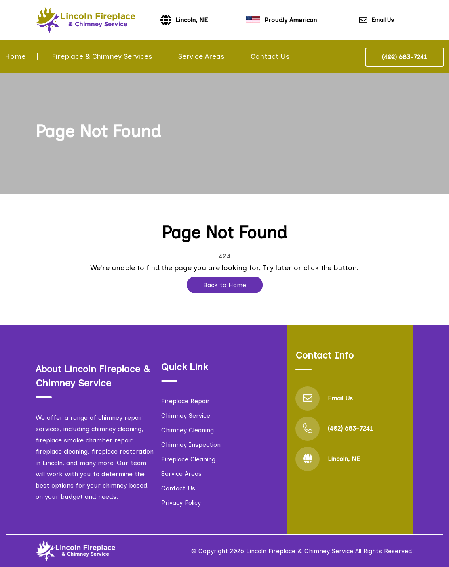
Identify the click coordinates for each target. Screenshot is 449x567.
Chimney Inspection (191, 444)
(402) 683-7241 (404, 57)
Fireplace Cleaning (188, 459)
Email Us (376, 20)
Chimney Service (185, 415)
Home (15, 56)
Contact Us (270, 56)
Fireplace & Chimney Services (102, 56)
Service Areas (201, 56)
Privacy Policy (181, 503)
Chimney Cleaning (187, 430)
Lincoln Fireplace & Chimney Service (299, 551)
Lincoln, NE (344, 459)
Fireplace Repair (185, 401)
